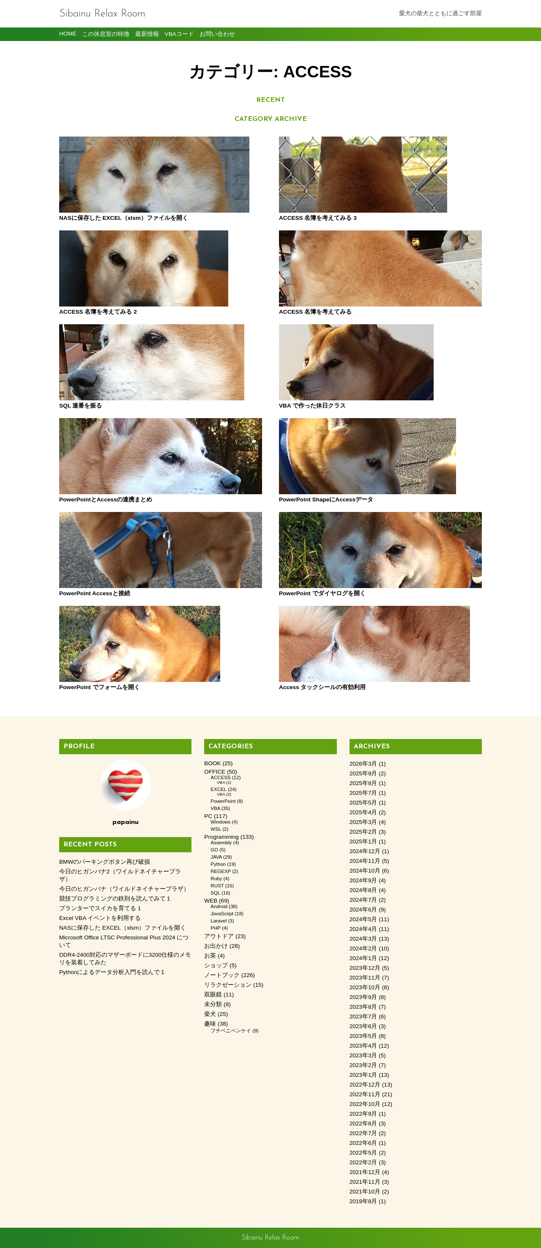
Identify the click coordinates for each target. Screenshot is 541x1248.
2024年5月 (363, 919)
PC (208, 816)
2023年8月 (363, 1007)
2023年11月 (365, 977)
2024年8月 (363, 890)
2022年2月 (363, 1162)
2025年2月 (363, 832)
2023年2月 (363, 1065)
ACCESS (220, 777)
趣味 (210, 1024)
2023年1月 (363, 1075)
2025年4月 (363, 812)
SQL (215, 892)
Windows (220, 821)
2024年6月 (363, 909)
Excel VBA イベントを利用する (100, 918)
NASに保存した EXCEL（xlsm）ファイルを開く (122, 928)
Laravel (218, 920)
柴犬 (210, 1014)
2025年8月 (363, 783)
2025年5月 (363, 802)
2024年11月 (365, 861)
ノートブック (222, 975)
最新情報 (147, 34)
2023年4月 (363, 1046)
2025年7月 (363, 793)
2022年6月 (363, 1143)
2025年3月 (363, 822)
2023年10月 (365, 987)
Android (218, 906)
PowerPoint (222, 801)
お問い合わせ (217, 34)
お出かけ (216, 946)
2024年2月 (363, 948)
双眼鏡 (213, 994)
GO (214, 849)
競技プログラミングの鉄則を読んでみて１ (115, 898)
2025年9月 (363, 773)
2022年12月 (365, 1084)
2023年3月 (363, 1055)
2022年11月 (365, 1094)
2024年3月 (363, 939)
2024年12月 (365, 851)
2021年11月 (365, 1182)
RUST (217, 885)
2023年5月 (363, 1036)
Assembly (221, 842)
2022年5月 (363, 1152)
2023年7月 (363, 1016)
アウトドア (219, 936)
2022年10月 (365, 1104)
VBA (221, 782)
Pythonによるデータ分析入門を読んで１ (112, 972)
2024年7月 (363, 900)
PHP (215, 928)
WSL (215, 829)
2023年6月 (363, 1026)
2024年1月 (363, 958)
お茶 (210, 955)
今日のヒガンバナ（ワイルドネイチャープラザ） (124, 889)
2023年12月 (365, 968)
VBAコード (179, 34)
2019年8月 (363, 1201)
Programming (221, 837)
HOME (68, 33)
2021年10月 (365, 1191)
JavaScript (221, 913)
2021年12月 (365, 1172)
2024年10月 (365, 871)
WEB (210, 901)
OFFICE (214, 772)
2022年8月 (363, 1123)
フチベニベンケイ (230, 1030)
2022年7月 (363, 1133)
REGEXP (220, 871)
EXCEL (218, 789)
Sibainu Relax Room (102, 13)
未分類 (213, 1004)
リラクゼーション (227, 985)
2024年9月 (363, 880)
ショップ (216, 965)
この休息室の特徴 (105, 34)
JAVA (216, 856)
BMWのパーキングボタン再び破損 (104, 862)
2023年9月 (363, 997)
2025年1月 (363, 841)
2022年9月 (363, 1114)
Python (218, 864)
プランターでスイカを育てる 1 (100, 908)
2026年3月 (363, 764)
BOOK (212, 763)
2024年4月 (363, 929)
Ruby (216, 878)
